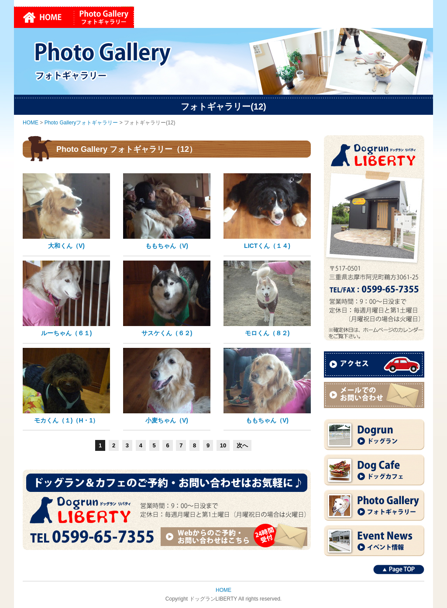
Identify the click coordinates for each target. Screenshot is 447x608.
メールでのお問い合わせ (374, 395)
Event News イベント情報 (374, 540)
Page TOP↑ (398, 569)
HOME (44, 17)
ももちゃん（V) (166, 245)
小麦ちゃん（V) (166, 420)
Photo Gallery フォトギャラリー (374, 505)
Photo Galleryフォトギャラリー (104, 17)
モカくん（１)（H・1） (66, 420)
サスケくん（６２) (167, 333)
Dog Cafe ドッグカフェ (374, 469)
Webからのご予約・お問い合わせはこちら (235, 536)
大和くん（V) (66, 245)
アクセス (374, 364)
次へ (242, 445)
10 (223, 445)
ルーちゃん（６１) (66, 333)
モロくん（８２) (267, 333)
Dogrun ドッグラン (374, 434)
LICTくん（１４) (267, 245)
